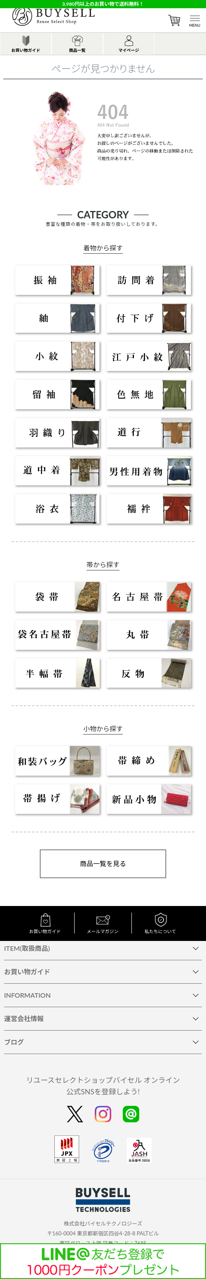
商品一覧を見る (103, 863)
